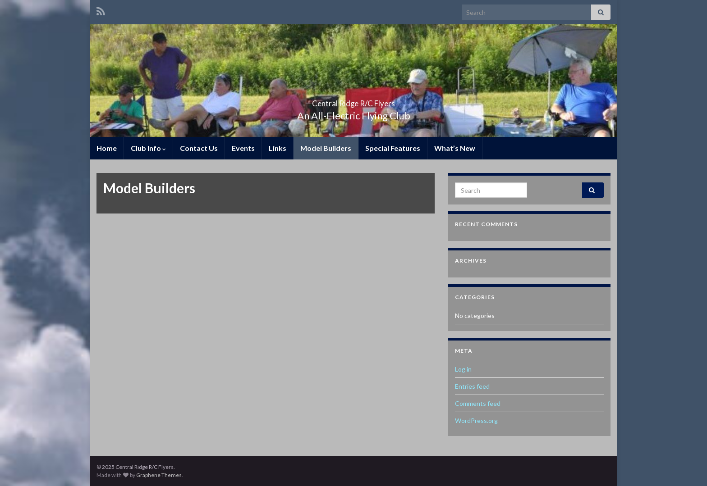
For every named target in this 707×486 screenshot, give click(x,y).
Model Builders (325, 148)
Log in (463, 369)
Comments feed (477, 403)
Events (243, 148)
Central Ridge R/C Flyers (354, 100)
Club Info (148, 148)
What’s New (454, 148)
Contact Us (199, 148)
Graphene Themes (159, 475)
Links (277, 148)
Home (106, 148)
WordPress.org (476, 420)
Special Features (392, 148)
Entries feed (472, 386)
